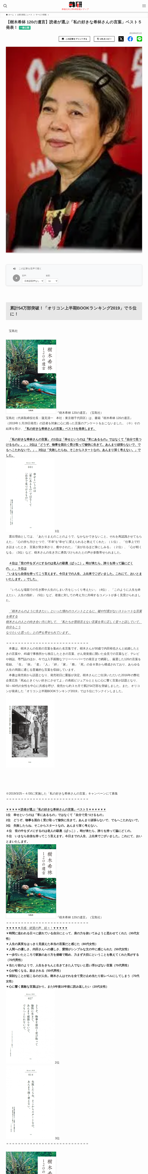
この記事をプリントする (74, 38)
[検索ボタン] (5, 6)
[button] (121, 38)
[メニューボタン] (144, 6)
